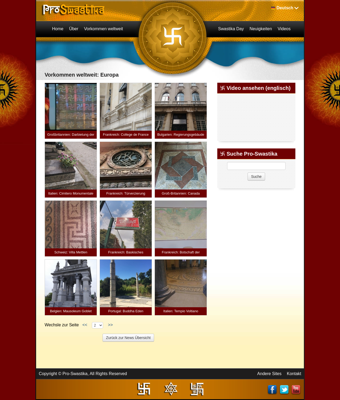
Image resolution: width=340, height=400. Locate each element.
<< (85, 325)
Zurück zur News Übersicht (128, 338)
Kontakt (294, 373)
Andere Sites (269, 373)
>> (110, 325)
